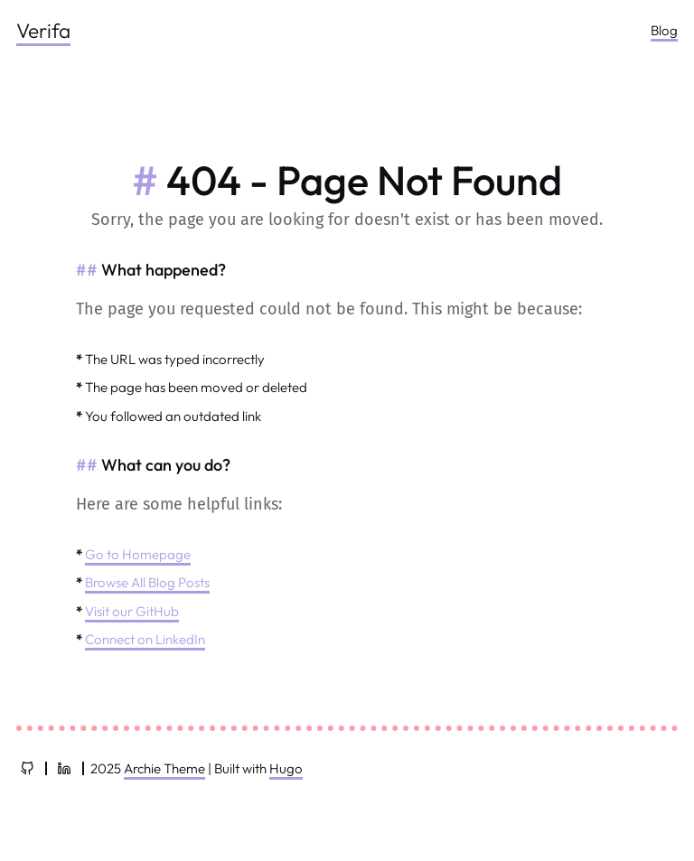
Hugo (286, 768)
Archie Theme (164, 768)
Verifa (43, 30)
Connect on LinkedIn (145, 639)
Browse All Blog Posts (147, 582)
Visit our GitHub (132, 611)
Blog (664, 30)
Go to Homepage (138, 554)
